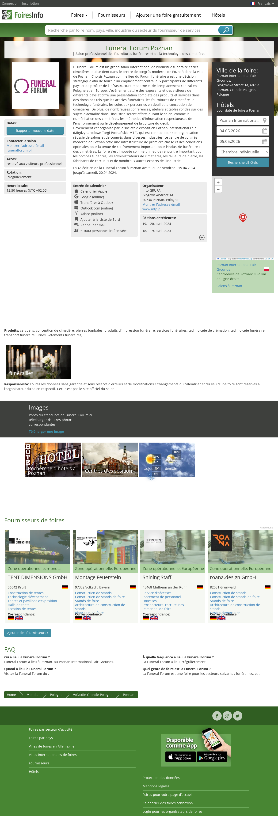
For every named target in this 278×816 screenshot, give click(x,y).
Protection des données (161, 777)
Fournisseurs (111, 15)
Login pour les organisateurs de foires (172, 811)
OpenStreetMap (245, 259)
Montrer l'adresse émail (25, 145)
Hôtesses (150, 601)
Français (266, 3)
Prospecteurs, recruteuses (163, 605)
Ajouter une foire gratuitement (168, 15)
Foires (79, 15)
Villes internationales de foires (53, 754)
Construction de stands (93, 593)
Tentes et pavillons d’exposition (32, 601)
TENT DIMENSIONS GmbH (37, 577)
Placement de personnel (162, 597)
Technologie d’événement (28, 597)
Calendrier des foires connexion (168, 803)
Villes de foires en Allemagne (51, 746)
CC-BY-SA (269, 259)
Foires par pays (41, 738)
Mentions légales (156, 786)
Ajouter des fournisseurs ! (27, 632)
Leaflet (221, 259)
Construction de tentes (26, 593)
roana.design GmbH (233, 577)
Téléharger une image (46, 431)
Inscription (30, 3)
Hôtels (218, 15)
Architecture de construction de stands (100, 607)
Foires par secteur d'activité (50, 729)
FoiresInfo (25, 14)
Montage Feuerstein (98, 577)
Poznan (128, 694)
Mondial (33, 694)
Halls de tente (19, 605)
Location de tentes (22, 609)
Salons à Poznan (229, 286)
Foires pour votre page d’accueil (168, 794)
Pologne (56, 694)
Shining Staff (157, 577)
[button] (243, 218)
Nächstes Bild (67, 547)
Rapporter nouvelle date (35, 130)
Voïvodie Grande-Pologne (92, 694)
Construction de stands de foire (100, 597)
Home (11, 694)
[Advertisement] (139, 312)
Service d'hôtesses (157, 593)
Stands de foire (87, 601)
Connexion (10, 3)
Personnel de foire (157, 609)
